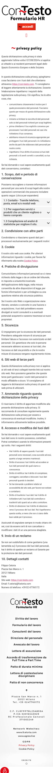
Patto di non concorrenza (26, 682)
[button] (26, 35)
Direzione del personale (26, 638)
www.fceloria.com (26, 732)
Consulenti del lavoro (26, 631)
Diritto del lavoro (26, 618)
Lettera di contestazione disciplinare (26, 675)
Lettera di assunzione (26, 651)
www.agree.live (26, 736)
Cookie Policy (30, 260)
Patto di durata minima (27, 666)
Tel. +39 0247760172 (26, 702)
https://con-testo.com (23, 84)
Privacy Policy (26, 745)
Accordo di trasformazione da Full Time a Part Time (26, 659)
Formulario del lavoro (26, 625)
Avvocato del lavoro (26, 644)
